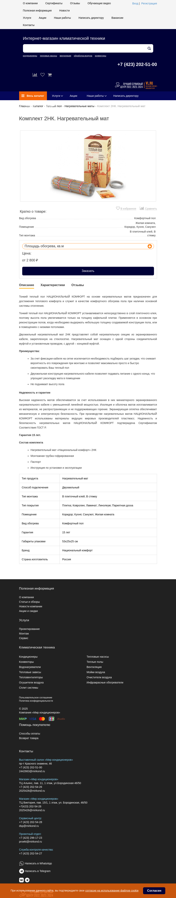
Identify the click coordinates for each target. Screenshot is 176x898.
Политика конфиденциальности (36, 701)
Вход (135, 3)
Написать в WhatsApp (38, 863)
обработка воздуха (83, 55)
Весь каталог (32, 96)
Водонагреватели (30, 667)
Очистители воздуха (99, 677)
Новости (64, 10)
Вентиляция (94, 667)
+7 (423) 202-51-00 (137, 64)
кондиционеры (30, 55)
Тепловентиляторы (31, 677)
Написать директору (91, 17)
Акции (42, 17)
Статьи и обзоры (29, 601)
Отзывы (75, 3)
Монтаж (24, 633)
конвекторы (100, 55)
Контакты (28, 25)
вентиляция (65, 55)
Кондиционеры (28, 656)
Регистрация (149, 3)
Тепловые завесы (30, 672)
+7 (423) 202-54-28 (30, 822)
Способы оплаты (29, 733)
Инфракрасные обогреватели (105, 682)
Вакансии (117, 17)
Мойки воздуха (96, 672)
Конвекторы (26, 661)
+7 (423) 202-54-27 (30, 853)
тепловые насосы (48, 55)
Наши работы (62, 17)
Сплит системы (28, 687)
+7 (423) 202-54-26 (30, 786)
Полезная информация (37, 10)
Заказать (88, 270)
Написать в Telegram (38, 871)
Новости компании (30, 606)
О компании (30, 3)
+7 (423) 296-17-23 (30, 837)
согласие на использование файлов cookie (111, 890)
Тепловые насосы (98, 656)
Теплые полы (95, 661)
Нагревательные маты (79, 106)
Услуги (27, 17)
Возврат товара (28, 738)
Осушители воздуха (31, 682)
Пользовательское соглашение (35, 697)
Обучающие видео (99, 3)
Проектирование (29, 628)
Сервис (23, 638)
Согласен (154, 890)
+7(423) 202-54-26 (30, 806)
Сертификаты (53, 3)
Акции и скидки (28, 610)
